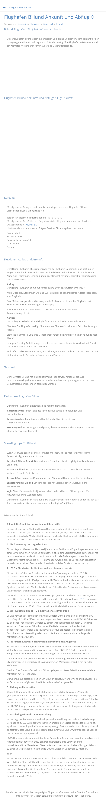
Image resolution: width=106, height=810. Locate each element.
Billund (59, 23)
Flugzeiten (35, 23)
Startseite (23, 23)
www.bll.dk (31, 224)
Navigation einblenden (20, 7)
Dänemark (48, 23)
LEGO (81, 599)
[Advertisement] (53, 75)
